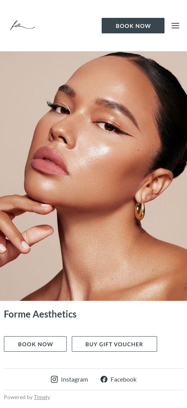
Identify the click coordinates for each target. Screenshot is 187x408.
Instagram (69, 379)
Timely (42, 397)
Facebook (118, 379)
